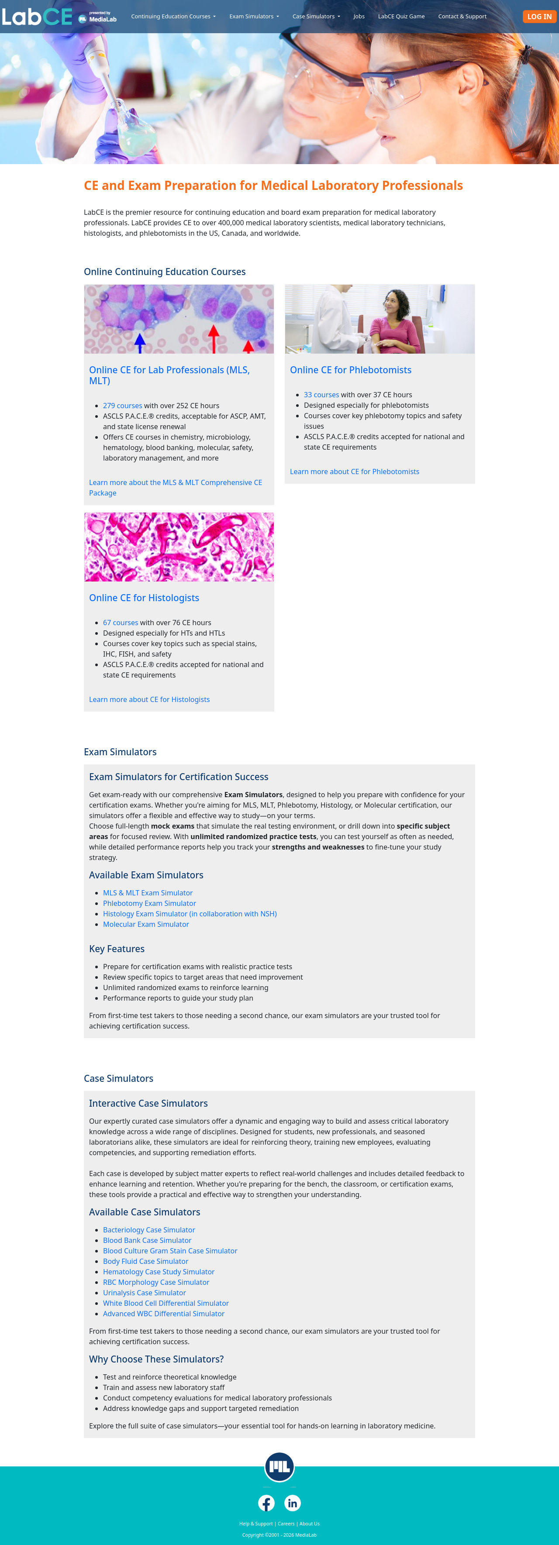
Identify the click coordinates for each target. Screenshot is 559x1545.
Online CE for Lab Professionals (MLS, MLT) (169, 375)
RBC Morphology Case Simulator (156, 1282)
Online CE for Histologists (144, 598)
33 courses (321, 394)
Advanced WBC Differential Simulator (163, 1313)
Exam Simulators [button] (252, 16)
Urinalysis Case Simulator (144, 1292)
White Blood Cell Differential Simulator (166, 1303)
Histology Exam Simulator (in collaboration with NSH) (190, 914)
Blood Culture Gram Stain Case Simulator (170, 1251)
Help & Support (256, 1524)
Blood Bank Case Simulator (147, 1240)
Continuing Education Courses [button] (171, 16)
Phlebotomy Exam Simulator (149, 903)
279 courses (122, 405)
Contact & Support (462, 16)
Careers (286, 1524)
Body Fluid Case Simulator (146, 1261)
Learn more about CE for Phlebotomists (354, 471)
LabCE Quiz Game (401, 16)
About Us (310, 1524)
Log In (540, 16)
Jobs (359, 16)
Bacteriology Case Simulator (149, 1230)
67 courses (120, 622)
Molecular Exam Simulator (146, 924)
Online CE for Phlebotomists (351, 370)
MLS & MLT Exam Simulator (148, 893)
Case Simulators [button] (314, 16)
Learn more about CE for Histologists (149, 699)
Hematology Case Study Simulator (159, 1272)
